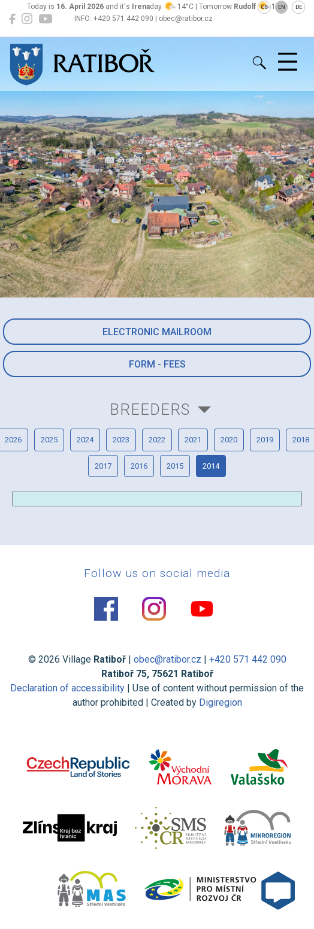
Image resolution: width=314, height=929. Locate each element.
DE (298, 7)
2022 (157, 439)
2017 (103, 466)
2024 (85, 439)
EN (281, 7)
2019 (264, 439)
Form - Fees (157, 364)
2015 (175, 466)
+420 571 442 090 (247, 659)
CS (264, 7)
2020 (229, 439)
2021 (193, 439)
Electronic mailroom (157, 332)
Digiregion (220, 702)
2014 (211, 466)
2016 (139, 466)
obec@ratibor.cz (167, 659)
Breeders (150, 409)
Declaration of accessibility (67, 688)
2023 (121, 439)
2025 (49, 439)
